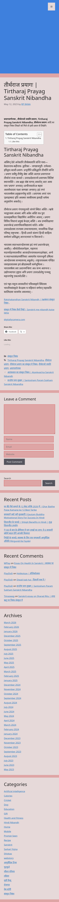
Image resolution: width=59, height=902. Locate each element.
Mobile (7, 831)
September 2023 (12, 751)
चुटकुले (7, 866)
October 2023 (11, 747)
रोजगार (7, 884)
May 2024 (9, 715)
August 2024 (10, 702)
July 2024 (8, 707)
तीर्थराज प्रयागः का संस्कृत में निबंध (23, 364)
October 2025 (11, 640)
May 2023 (9, 769)
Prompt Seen (10, 835)
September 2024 (12, 698)
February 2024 (11, 729)
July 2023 (8, 760)
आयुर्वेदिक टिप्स (10, 862)
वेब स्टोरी (7, 889)
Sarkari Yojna (11, 849)
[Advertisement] (29, 43)
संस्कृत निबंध (12, 356)
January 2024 (11, 733)
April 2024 (9, 720)
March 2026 (10, 622)
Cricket (7, 800)
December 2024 (12, 684)
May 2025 (9, 662)
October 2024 (11, 693)
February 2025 (11, 675)
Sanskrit (8, 844)
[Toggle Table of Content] (38, 134)
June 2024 (9, 711)
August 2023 (10, 756)
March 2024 (10, 724)
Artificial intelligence (14, 791)
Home (7, 826)
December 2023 (12, 738)
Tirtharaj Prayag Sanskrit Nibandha (24, 138)
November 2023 (12, 742)
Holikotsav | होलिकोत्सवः (28, 573)
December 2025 (12, 635)
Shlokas (8, 853)
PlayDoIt (8, 573)
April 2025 (9, 667)
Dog (6, 804)
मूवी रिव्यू (7, 880)
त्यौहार (6, 875)
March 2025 (10, 671)
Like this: (15, 141)
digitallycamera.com (14, 319)
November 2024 (12, 689)
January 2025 (11, 680)
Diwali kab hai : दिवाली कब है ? (31, 579)
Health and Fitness (13, 818)
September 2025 (12, 644)
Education (9, 809)
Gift (6, 813)
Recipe (7, 840)
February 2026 (11, 626)
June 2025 (9, 658)
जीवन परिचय (9, 871)
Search (7, 478)
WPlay (7, 563)
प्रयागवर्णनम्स (15, 368)
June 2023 (9, 764)
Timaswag (9, 596)
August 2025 (10, 649)
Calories (8, 795)
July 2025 (8, 653)
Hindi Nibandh (11, 822)
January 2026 (11, 631)
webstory (9, 858)
